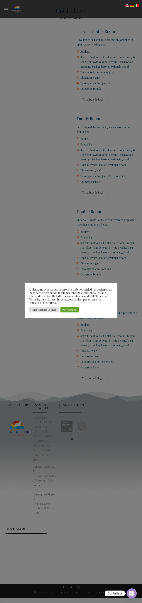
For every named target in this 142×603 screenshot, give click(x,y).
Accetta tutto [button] (70, 309)
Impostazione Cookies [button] (44, 309)
